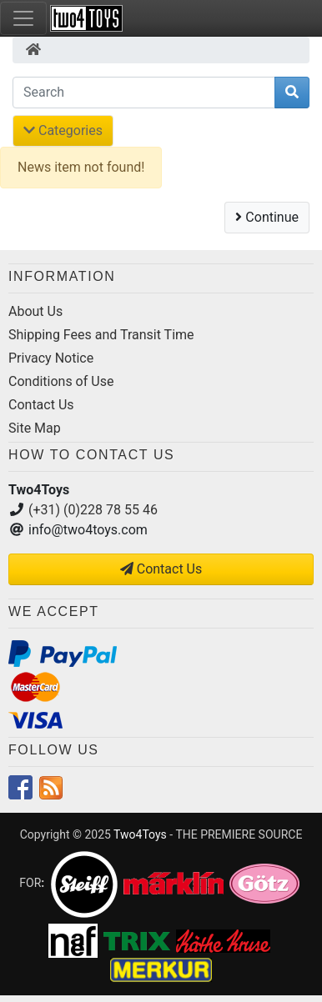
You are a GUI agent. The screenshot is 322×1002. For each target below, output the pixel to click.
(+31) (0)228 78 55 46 (93, 510)
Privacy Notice (50, 358)
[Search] (144, 92)
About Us (35, 311)
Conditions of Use (60, 381)
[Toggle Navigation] (23, 18)
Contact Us (41, 405)
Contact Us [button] (161, 569)
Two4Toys (140, 834)
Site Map (34, 428)
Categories (63, 130)
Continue (267, 217)
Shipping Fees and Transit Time (101, 335)
